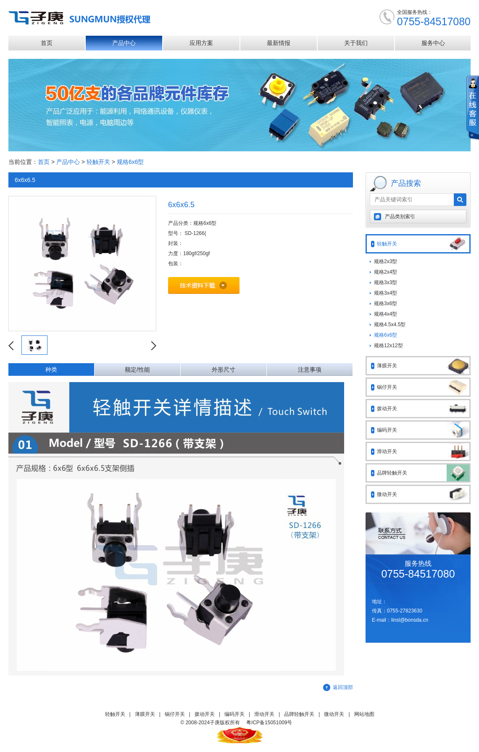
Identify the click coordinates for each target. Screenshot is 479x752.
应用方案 (201, 43)
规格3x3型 (385, 282)
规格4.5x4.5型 (389, 324)
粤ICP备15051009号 (269, 723)
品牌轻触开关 (423, 472)
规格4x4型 (385, 314)
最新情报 (278, 43)
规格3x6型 (385, 303)
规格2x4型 (385, 272)
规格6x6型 (130, 161)
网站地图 (364, 714)
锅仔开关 (423, 387)
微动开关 (423, 494)
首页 (47, 43)
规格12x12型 (388, 345)
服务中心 (433, 43)
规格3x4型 (385, 293)
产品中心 (124, 43)
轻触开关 (98, 161)
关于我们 (356, 43)
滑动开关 (423, 451)
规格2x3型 (385, 261)
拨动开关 (423, 408)
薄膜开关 (423, 365)
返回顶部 (343, 687)
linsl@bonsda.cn (409, 620)
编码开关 (423, 430)
